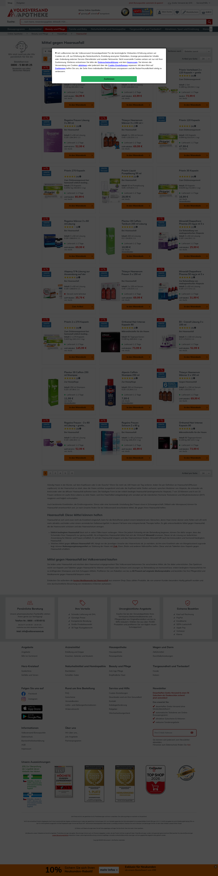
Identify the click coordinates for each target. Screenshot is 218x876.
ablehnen (82, 65)
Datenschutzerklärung (108, 62)
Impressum (132, 62)
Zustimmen (60, 68)
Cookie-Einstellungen (118, 65)
